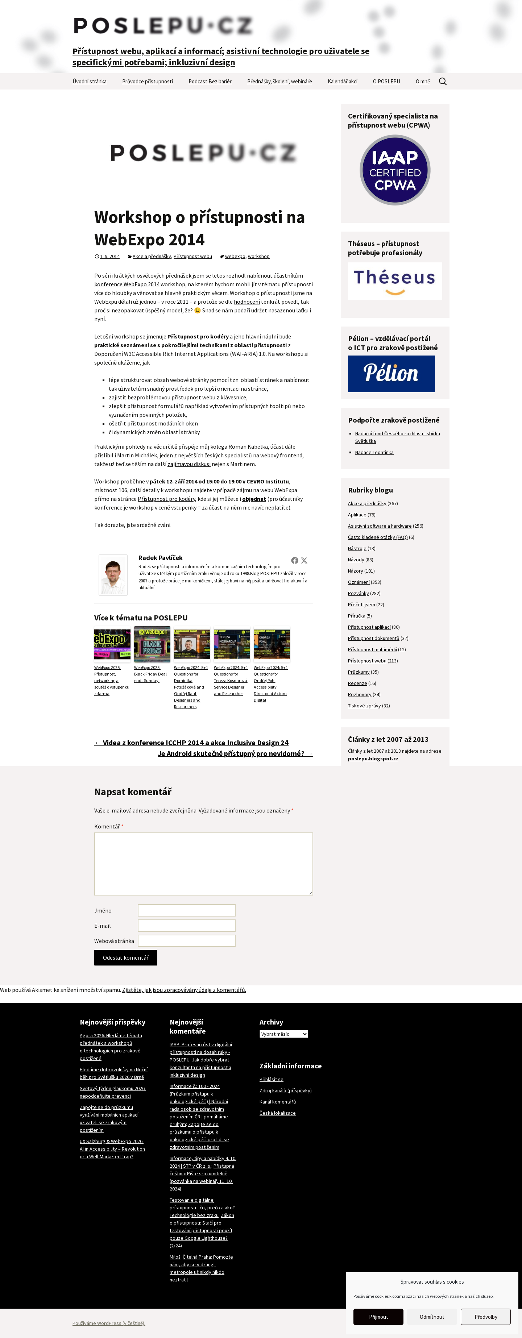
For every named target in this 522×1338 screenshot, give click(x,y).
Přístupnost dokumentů (373, 638)
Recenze (357, 683)
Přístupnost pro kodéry (166, 498)
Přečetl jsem (361, 604)
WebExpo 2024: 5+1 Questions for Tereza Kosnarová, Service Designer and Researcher (231, 680)
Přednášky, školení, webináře (279, 81)
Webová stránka (114, 940)
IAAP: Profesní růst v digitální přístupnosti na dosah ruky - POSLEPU (201, 1052)
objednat (254, 498)
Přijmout (378, 1316)
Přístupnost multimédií (372, 649)
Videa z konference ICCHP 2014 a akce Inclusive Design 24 (191, 742)
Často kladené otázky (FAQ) (378, 537)
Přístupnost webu (193, 256)
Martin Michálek (137, 455)
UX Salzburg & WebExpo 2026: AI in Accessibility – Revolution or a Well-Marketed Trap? (112, 1149)
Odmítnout (432, 1316)
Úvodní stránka (89, 81)
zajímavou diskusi (189, 464)
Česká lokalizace (278, 1113)
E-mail (102, 925)
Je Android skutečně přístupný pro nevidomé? (235, 753)
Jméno (103, 910)
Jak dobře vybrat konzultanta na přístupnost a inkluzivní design (200, 1067)
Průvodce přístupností (147, 81)
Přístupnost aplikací (369, 627)
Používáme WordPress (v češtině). (108, 1323)
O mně (423, 81)
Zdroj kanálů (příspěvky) (286, 1090)
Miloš (175, 1257)
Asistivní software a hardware (380, 526)
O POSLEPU (386, 81)
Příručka (356, 615)
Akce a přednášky (152, 256)
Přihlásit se (271, 1079)
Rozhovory (360, 694)
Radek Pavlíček (160, 557)
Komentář (109, 826)
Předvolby (486, 1316)
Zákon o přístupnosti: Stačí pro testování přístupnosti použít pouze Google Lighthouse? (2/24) (202, 1230)
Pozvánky (358, 593)
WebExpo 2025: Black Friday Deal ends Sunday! (150, 674)
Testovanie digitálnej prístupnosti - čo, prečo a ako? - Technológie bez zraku (203, 1207)
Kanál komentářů (278, 1101)
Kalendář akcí (342, 81)
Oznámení (359, 582)
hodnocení (247, 301)
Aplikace (357, 514)
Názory (355, 571)
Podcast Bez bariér (210, 81)
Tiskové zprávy (364, 705)
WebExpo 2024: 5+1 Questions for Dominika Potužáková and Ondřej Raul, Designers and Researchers (191, 687)
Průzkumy (359, 672)
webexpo (235, 256)
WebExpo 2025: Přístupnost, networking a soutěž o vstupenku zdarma (111, 680)
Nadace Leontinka (374, 452)
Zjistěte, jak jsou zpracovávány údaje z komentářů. (184, 989)
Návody (356, 559)
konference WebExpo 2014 (127, 284)
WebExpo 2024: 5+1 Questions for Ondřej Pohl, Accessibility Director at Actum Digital (271, 684)
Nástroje (357, 548)
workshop (259, 256)
